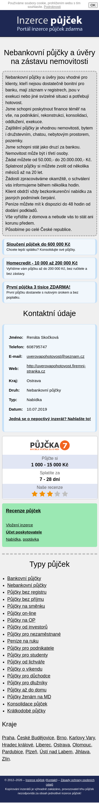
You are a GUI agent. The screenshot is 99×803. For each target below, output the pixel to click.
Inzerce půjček (35, 780)
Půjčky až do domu (27, 690)
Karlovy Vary (82, 737)
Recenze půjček (23, 510)
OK (93, 5)
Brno (62, 737)
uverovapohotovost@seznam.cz (55, 356)
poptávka (31, 539)
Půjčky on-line (21, 613)
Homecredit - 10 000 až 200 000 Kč (42, 263)
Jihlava (82, 751)
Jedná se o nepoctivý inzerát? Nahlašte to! (50, 418)
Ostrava (62, 745)
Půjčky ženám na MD (29, 696)
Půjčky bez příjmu (25, 599)
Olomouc (82, 745)
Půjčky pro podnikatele (30, 648)
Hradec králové (17, 745)
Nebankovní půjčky (27, 585)
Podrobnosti (52, 7)
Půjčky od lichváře (26, 662)
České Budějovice (35, 737)
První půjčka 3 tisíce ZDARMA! (38, 287)
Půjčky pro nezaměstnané (34, 634)
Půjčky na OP (21, 620)
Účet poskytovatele (24, 532)
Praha (8, 737)
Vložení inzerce (19, 525)
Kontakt (51, 780)
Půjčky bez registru (27, 592)
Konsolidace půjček (27, 704)
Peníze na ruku (23, 641)
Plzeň (31, 751)
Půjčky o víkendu (25, 669)
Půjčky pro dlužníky (27, 682)
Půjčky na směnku (26, 606)
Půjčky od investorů (27, 627)
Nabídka (13, 539)
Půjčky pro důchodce (28, 676)
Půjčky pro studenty (27, 655)
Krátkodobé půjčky (26, 710)
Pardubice (12, 751)
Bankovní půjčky (24, 578)
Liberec (43, 745)
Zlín (6, 759)
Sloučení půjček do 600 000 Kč (38, 244)
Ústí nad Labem (56, 751)
